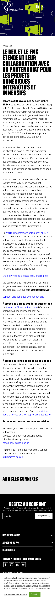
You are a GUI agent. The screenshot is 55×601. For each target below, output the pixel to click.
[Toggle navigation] (49, 6)
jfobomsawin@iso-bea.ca (15, 442)
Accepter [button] (35, 594)
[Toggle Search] (43, 6)
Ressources (8, 550)
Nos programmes (11, 535)
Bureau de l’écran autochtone (21, 307)
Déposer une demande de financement (23, 296)
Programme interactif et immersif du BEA (27, 232)
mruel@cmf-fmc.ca (12, 457)
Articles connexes (20, 478)
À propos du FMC (11, 542)
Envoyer (42, 516)
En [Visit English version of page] (37, 6)
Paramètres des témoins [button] (15, 594)
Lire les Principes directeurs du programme (25, 275)
